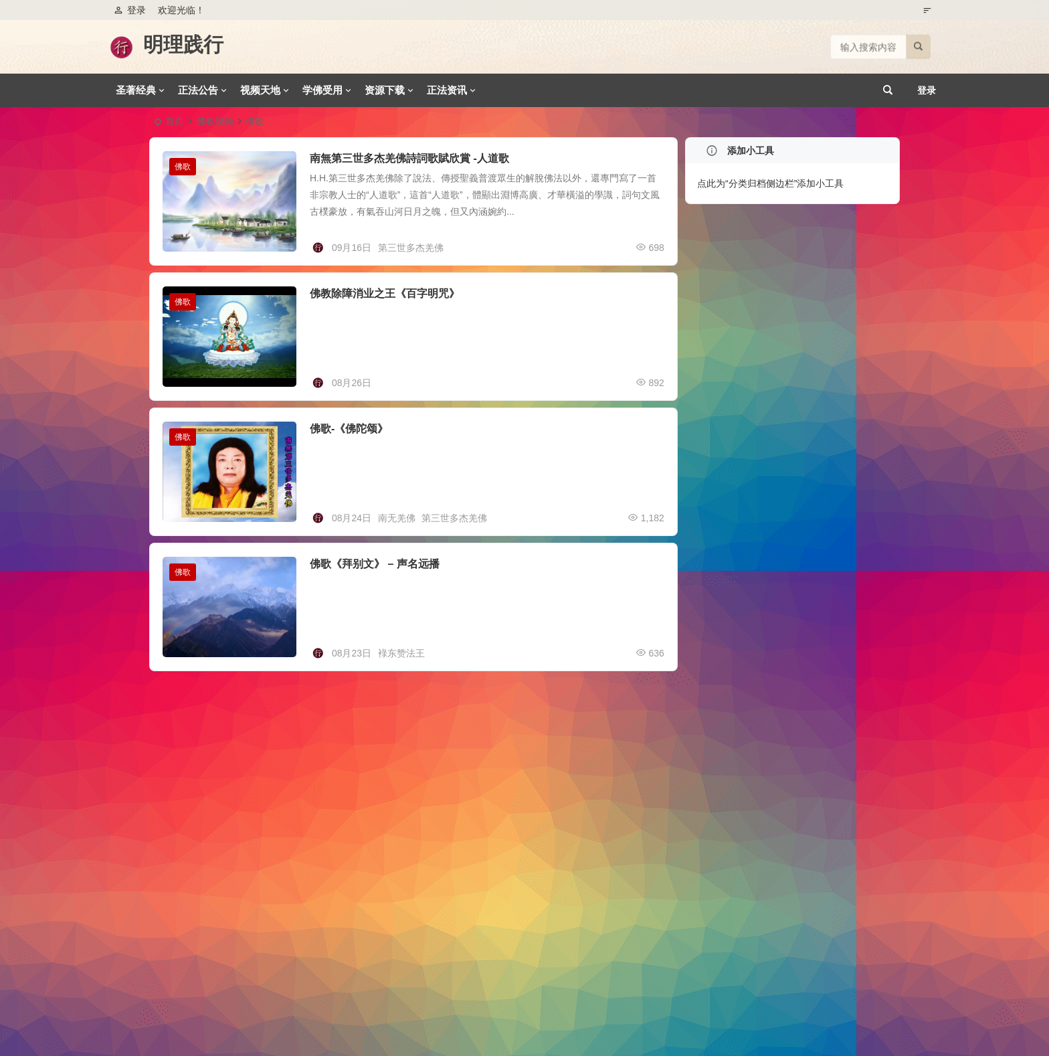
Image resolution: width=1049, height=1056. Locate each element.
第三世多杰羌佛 (411, 247)
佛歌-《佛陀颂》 (349, 428)
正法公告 (198, 90)
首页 (174, 121)
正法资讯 (447, 90)
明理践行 (183, 44)
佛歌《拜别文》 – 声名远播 (375, 563)
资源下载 (385, 90)
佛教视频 (214, 121)
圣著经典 (136, 90)
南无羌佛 (396, 518)
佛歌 (183, 166)
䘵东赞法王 (401, 653)
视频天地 (260, 90)
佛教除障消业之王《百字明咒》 (385, 293)
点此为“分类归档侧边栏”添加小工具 (770, 183)
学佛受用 (322, 90)
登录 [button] (130, 10)
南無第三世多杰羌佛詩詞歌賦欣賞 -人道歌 (409, 158)
